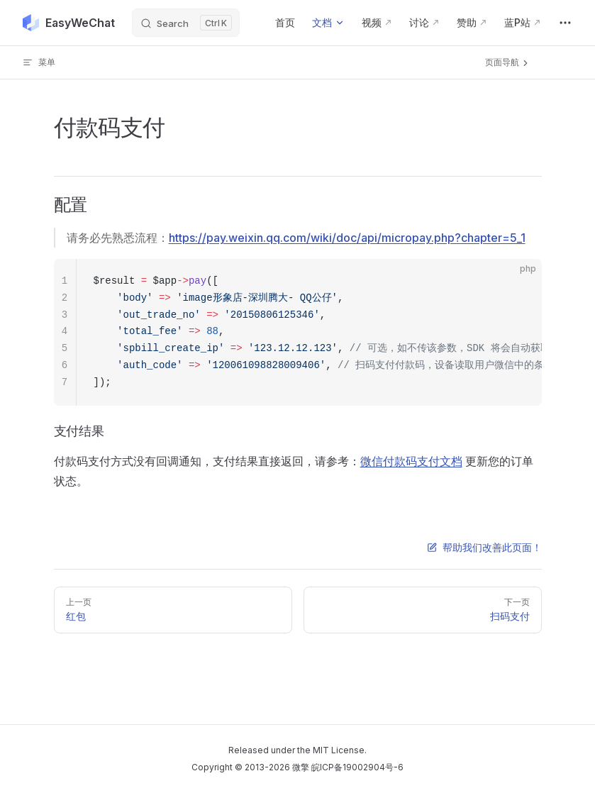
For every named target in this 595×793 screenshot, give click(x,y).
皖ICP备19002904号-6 (357, 767)
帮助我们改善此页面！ (484, 547)
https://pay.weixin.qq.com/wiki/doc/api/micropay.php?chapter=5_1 (347, 238)
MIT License (339, 750)
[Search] (186, 23)
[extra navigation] (565, 22)
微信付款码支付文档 (411, 461)
